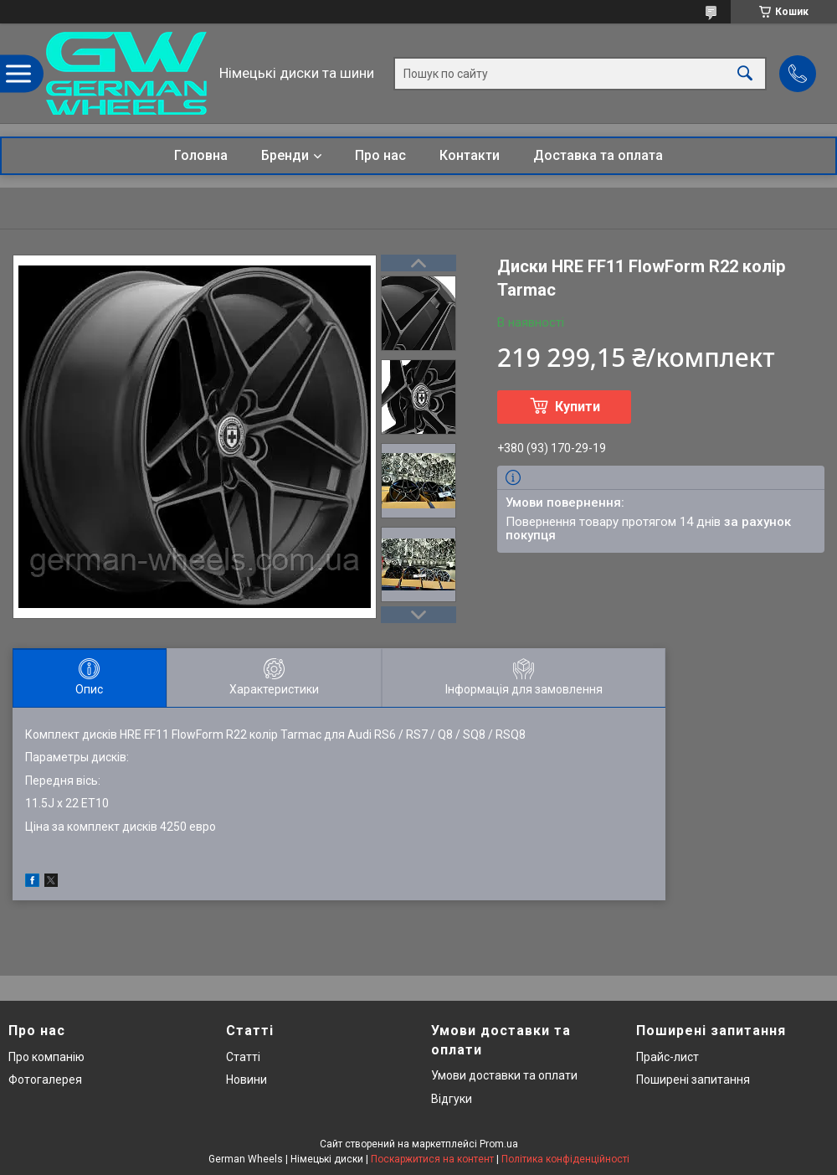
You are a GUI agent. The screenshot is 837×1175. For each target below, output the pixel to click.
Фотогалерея (45, 1079)
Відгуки (451, 1098)
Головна (201, 155)
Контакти (469, 155)
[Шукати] (745, 73)
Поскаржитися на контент (432, 1159)
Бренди (285, 155)
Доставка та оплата (598, 155)
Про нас (380, 155)
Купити (577, 407)
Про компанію (46, 1057)
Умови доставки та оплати (504, 1075)
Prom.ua (499, 1144)
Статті (243, 1057)
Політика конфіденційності (565, 1159)
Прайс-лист (667, 1057)
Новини (246, 1079)
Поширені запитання (693, 1079)
